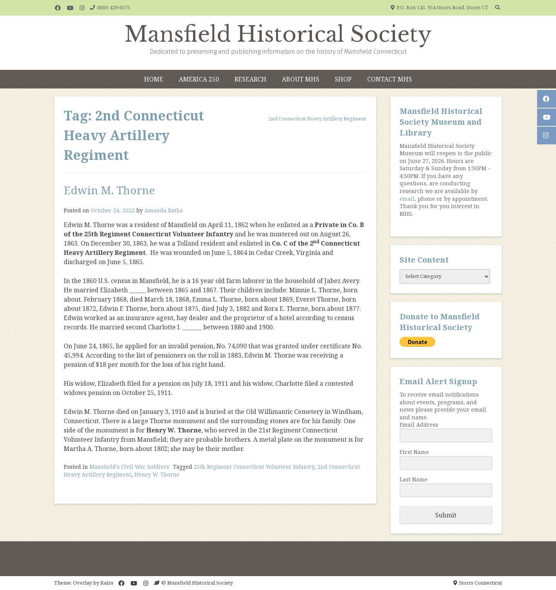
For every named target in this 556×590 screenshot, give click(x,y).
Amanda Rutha (163, 210)
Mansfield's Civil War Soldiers (129, 466)
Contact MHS (389, 79)
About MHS (300, 79)
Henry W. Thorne (157, 474)
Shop (343, 79)
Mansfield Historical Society (278, 34)
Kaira (106, 582)
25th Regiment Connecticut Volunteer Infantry (254, 466)
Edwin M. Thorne (109, 190)
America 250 (199, 79)
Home (153, 79)
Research (250, 79)
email (407, 198)
